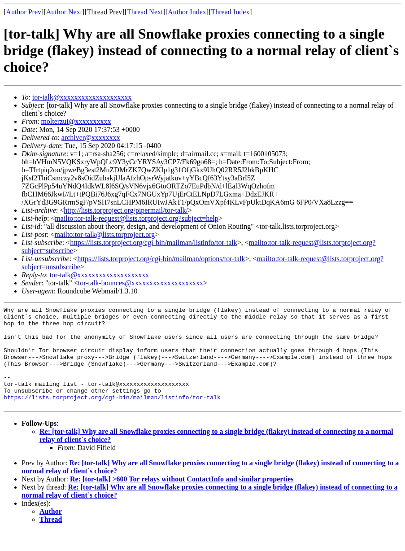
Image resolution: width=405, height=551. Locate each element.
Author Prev (23, 12)
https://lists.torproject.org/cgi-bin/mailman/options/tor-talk (161, 258)
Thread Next (145, 12)
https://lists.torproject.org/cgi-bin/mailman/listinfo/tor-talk (153, 242)
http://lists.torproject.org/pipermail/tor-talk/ (126, 210)
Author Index (187, 12)
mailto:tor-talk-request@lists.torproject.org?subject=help (136, 218)
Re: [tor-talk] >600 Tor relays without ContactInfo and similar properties (181, 499)
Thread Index (230, 12)
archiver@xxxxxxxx (90, 137)
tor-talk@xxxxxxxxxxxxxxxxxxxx (82, 97)
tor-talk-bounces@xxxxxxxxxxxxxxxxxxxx (140, 283)
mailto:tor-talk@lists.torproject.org (104, 234)
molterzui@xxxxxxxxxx (76, 121)
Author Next (64, 12)
